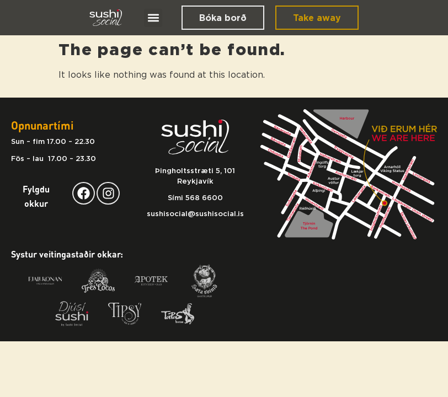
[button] (153, 18)
